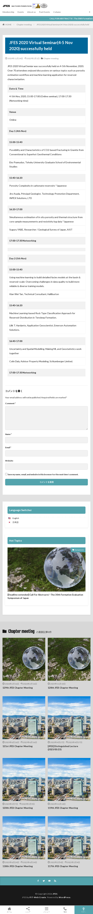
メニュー (46, 910)
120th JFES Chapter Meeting (18, 808)
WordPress (64, 897)
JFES (55, 894)
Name (8, 434)
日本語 (16, 522)
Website (9, 461)
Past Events (44, 12)
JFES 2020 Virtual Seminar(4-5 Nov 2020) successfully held (63, 24)
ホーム (9, 910)
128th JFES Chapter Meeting (63, 687)
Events (21, 12)
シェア (28, 910)
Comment (10, 403)
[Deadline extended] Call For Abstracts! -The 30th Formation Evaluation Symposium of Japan (45, 596)
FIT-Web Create (38, 897)
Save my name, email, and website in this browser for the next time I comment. (43, 475)
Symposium (79, 550)
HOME (8, 24)
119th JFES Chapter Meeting (63, 808)
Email (8, 448)
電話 (65, 910)
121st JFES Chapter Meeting (18, 746)
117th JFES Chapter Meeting (63, 866)
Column (57, 12)
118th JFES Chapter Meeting (18, 866)
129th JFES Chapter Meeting (18, 687)
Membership (8, 12)
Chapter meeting (24, 24)
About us (31, 12)
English (16, 518)
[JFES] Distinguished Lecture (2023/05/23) (63, 748)
